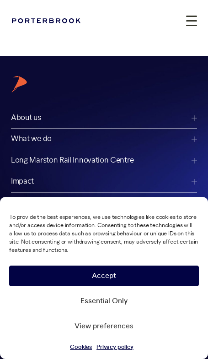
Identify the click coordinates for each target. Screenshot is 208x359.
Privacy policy (114, 347)
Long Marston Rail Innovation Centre (72, 160)
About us (26, 117)
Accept (104, 275)
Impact (22, 181)
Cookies (81, 347)
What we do (31, 138)
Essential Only (104, 301)
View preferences (104, 326)
